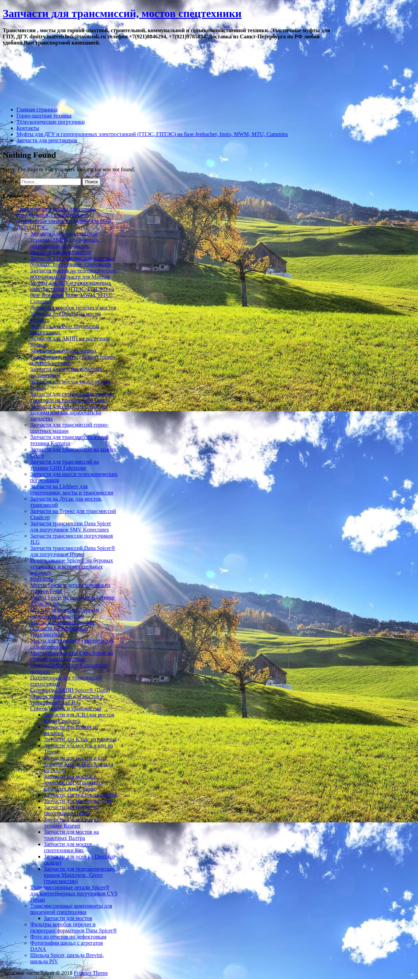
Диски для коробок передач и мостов (73, 307)
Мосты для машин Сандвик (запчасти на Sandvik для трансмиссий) (62, 628)
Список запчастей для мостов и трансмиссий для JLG (66, 699)
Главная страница (37, 109)
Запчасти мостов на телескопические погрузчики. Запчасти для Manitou (73, 274)
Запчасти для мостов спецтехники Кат (68, 847)
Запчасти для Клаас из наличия (80, 739)
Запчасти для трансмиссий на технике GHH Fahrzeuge (64, 465)
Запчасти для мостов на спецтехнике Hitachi (71, 810)
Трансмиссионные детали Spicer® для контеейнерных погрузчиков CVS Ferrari (74, 893)
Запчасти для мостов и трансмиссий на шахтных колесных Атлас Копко (73, 782)
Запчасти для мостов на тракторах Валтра (71, 835)
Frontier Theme (91, 973)
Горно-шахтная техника (43, 116)
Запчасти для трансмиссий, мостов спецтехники (122, 13)
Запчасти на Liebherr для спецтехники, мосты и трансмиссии (72, 489)
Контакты (27, 128)
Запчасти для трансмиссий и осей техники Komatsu (69, 440)
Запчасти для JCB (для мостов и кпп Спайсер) (79, 718)
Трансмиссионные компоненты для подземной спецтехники (71, 909)
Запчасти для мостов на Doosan (80, 795)
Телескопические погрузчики (50, 122)
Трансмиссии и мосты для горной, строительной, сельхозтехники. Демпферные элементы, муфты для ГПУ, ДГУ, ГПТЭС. (63, 218)
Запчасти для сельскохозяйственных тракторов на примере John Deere (72, 397)
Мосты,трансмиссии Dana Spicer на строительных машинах (71, 656)
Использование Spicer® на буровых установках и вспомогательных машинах (71, 567)
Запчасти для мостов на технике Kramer (71, 823)
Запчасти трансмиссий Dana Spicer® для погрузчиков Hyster (72, 551)
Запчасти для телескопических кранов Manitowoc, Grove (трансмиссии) (80, 875)
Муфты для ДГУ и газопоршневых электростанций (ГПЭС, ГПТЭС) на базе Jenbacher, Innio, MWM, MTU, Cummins (152, 134)
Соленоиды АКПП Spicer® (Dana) (70, 690)
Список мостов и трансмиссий (65, 708)
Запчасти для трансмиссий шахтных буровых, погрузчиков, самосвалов (72, 261)
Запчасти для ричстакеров (46, 140)
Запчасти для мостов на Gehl (77, 801)
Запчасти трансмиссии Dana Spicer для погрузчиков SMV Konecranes (70, 527)
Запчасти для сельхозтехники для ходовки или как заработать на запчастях (69, 412)
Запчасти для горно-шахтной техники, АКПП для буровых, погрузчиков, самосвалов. (64, 240)
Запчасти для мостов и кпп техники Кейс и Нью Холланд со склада (78, 764)
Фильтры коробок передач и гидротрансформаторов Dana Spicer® (73, 927)
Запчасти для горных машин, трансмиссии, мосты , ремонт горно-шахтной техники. (72, 357)
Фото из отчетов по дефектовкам (68, 937)
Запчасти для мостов (68, 918)
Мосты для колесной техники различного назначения (64, 613)
